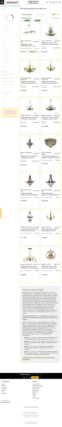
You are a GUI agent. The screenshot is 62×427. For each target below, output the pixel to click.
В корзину (33, 51)
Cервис (34, 381)
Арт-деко (7, 51)
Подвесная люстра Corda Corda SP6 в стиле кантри (49, 267)
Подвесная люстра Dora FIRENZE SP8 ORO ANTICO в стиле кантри (29, 82)
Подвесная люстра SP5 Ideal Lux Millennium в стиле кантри (29, 156)
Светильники (8, 26)
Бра (5, 19)
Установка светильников (37, 385)
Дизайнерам (35, 391)
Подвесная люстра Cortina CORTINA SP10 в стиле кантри (29, 267)
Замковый (7, 58)
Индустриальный (9, 61)
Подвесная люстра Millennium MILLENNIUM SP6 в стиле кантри (29, 194)
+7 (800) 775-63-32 (32, 1)
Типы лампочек (35, 398)
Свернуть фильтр (27, 14)
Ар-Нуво (7, 49)
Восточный (7, 56)
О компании (5, 381)
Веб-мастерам (35, 390)
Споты (6, 28)
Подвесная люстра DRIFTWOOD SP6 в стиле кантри (28, 45)
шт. (25, 377)
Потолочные (7, 41)
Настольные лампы (9, 23)
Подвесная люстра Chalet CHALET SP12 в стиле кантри (50, 43)
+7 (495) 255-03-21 (32, 3)
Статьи (33, 396)
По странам (3, 387)
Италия (6, 103)
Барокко (7, 54)
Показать (10, 112)
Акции (2, 391)
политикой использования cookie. (31, 416)
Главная (3, 6)
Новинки (3, 390)
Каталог (8, 6)
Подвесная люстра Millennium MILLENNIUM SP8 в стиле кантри (50, 194)
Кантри (27, 20)
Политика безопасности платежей (31, 407)
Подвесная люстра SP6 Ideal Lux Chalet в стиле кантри (29, 118)
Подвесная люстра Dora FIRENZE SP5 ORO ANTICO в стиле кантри (50, 82)
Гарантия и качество (36, 387)
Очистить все (55, 18)
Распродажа (4, 388)
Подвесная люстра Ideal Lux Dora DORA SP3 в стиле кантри (50, 229)
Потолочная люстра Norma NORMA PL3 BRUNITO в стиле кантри (50, 156)
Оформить (34, 377)
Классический (8, 65)
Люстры (14, 6)
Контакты (3, 384)
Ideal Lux (6, 95)
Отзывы (34, 393)
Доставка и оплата (36, 384)
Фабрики (3, 385)
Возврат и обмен (36, 388)
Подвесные (7, 38)
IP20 (6, 87)
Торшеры (7, 30)
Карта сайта (3, 393)
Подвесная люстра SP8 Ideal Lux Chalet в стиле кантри (50, 118)
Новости (34, 395)
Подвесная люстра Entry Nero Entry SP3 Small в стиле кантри (30, 229)
